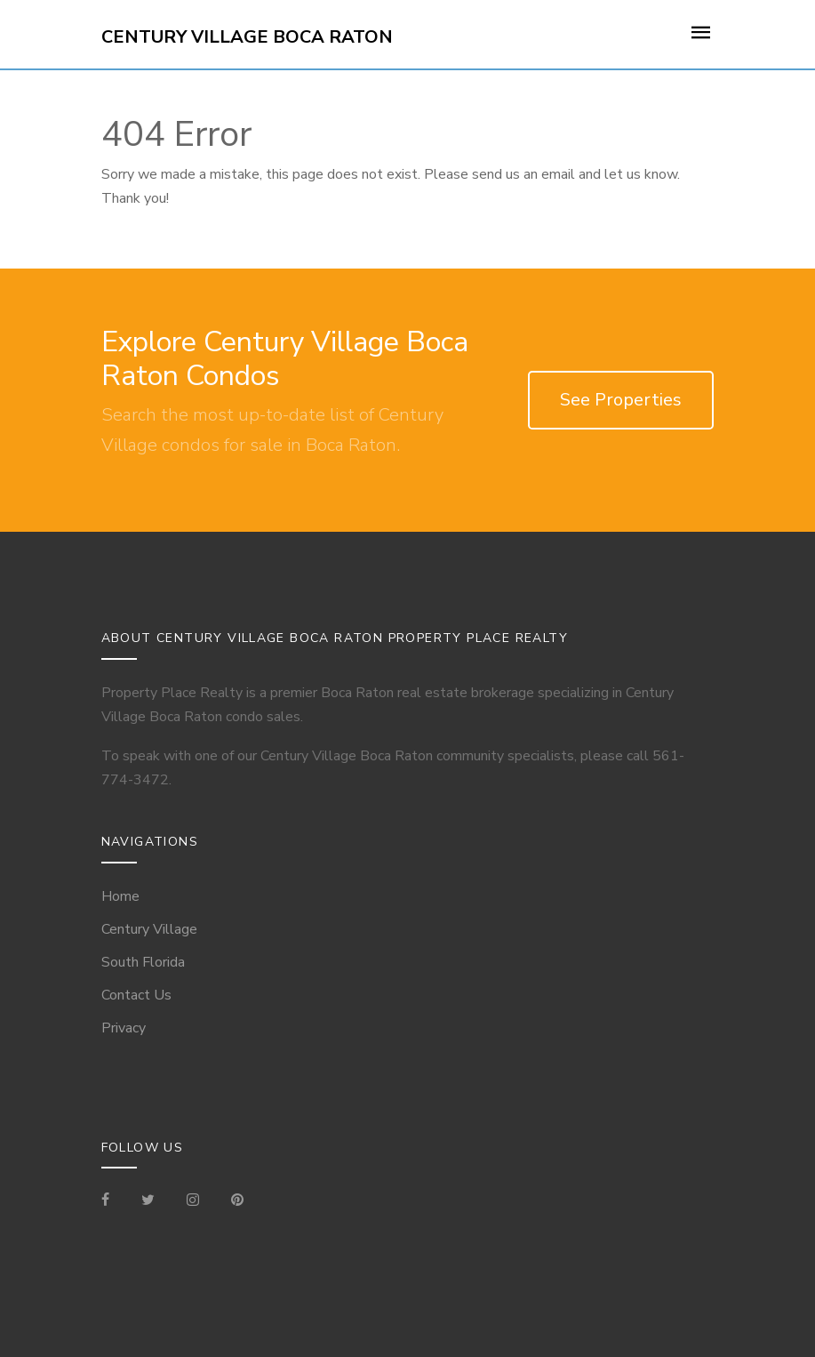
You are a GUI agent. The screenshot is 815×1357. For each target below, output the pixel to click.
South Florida (143, 962)
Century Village (149, 929)
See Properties (621, 400)
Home (120, 896)
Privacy (123, 1028)
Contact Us (136, 995)
